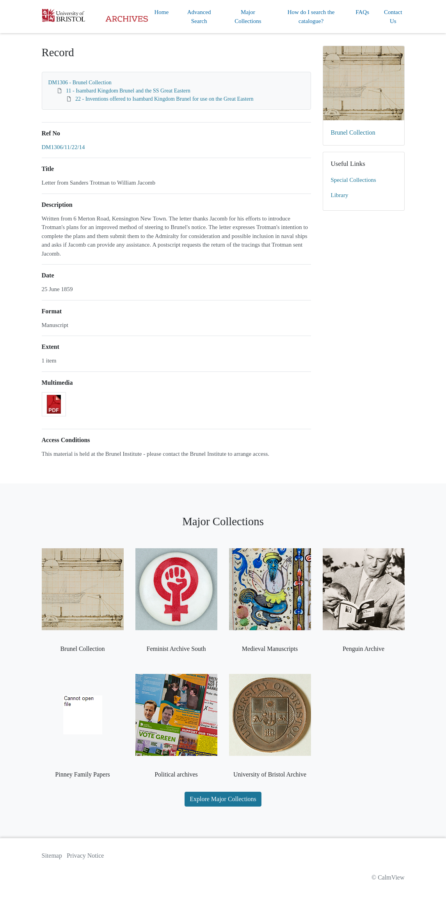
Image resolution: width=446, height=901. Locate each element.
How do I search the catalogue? (311, 16)
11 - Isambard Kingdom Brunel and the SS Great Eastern (128, 91)
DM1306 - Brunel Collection (80, 82)
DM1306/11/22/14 (63, 147)
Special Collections (353, 180)
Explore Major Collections (223, 799)
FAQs (362, 12)
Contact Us (393, 16)
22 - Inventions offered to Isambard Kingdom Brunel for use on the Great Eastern (164, 99)
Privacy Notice (85, 855)
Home (162, 12)
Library (339, 195)
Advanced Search (199, 16)
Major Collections (248, 16)
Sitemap (52, 855)
